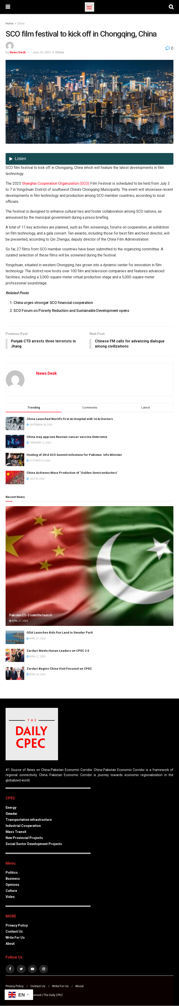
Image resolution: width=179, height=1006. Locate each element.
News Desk (18, 52)
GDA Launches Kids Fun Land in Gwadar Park (60, 633)
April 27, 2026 (18, 621)
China (20, 23)
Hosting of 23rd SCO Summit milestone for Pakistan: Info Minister (74, 455)
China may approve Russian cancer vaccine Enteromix (67, 437)
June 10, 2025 (41, 52)
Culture (11, 891)
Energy (11, 808)
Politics (12, 873)
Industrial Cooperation (23, 826)
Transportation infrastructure (29, 820)
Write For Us (15, 938)
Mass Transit (16, 832)
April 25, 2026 (36, 674)
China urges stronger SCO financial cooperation (53, 302)
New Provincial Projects (24, 838)
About (10, 944)
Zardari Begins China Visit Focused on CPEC (59, 669)
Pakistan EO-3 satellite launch (30, 615)
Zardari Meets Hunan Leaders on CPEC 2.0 (58, 651)
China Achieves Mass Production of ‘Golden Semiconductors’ (72, 473)
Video (10, 897)
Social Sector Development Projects (34, 844)
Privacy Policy (17, 926)
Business (13, 879)
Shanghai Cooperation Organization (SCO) (55, 183)
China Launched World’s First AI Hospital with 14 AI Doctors (70, 419)
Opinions (12, 885)
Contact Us (14, 932)
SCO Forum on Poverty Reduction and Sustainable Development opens (71, 310)
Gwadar (11, 814)
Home (9, 23)
